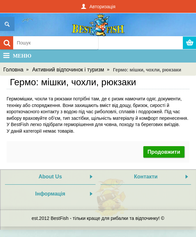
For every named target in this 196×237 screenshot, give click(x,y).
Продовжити (164, 152)
